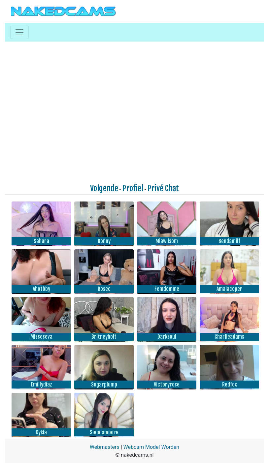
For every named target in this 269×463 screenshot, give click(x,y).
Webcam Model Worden (151, 447)
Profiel (132, 188)
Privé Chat (163, 188)
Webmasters (104, 447)
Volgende (104, 188)
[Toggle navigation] (19, 32)
